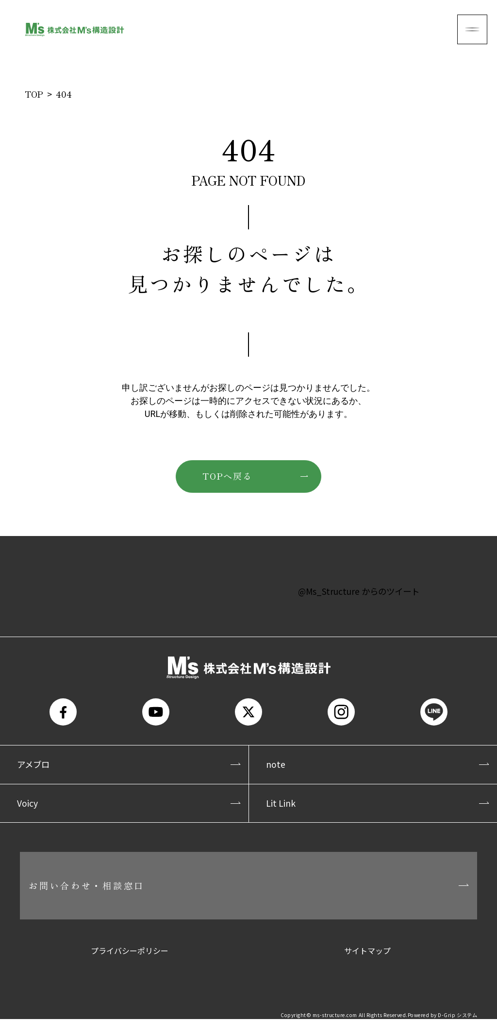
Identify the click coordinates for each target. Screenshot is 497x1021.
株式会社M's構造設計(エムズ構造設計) (74, 29)
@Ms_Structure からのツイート (358, 590)
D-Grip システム (457, 1017)
